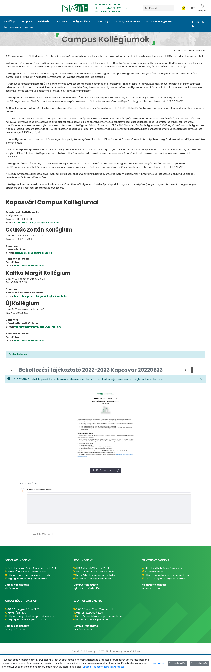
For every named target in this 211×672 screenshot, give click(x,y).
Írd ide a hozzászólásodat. (40, 489)
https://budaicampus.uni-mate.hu (95, 575)
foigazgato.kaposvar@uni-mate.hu (27, 578)
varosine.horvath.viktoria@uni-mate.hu (37, 326)
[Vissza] (11, 370)
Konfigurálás (158, 663)
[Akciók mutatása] (199, 370)
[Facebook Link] (191, 22)
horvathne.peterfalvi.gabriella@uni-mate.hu (40, 296)
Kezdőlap (9, 21)
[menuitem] (75, 651)
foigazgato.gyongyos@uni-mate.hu (27, 619)
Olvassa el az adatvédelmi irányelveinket (103, 666)
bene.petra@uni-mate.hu (29, 265)
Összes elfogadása (177, 663)
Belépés (202, 8)
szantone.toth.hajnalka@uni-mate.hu (36, 222)
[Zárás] (201, 379)
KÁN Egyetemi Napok (128, 21)
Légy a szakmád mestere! (18, 27)
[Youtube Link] (201, 22)
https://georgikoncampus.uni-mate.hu (167, 575)
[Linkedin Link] (191, 26)
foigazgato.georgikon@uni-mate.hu (165, 578)
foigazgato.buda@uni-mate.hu (93, 578)
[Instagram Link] (196, 22)
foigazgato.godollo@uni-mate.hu (94, 619)
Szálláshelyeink (18, 354)
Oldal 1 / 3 (96, 470)
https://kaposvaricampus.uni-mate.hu (29, 575)
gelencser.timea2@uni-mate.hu (33, 253)
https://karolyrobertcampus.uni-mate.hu (30, 616)
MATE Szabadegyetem (159, 21)
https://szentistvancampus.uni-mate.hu (99, 616)
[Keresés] (161, 8)
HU (192, 8)
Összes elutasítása (199, 663)
